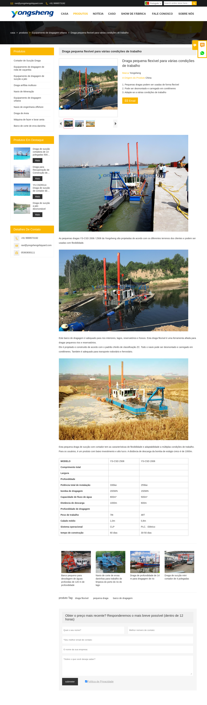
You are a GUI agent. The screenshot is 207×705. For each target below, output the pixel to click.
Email (130, 100)
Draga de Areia (21, 113)
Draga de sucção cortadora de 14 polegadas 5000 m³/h (41, 152)
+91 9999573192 (57, 3)
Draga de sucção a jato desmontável (41, 206)
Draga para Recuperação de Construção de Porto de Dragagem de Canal (41, 170)
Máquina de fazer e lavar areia (29, 119)
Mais (37, 160)
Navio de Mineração (24, 91)
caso (112, 13)
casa (64, 13)
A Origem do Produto (134, 77)
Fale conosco (162, 13)
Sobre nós (186, 13)
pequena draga (100, 598)
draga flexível (81, 598)
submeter (70, 681)
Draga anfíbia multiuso (25, 85)
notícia (98, 13)
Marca (126, 73)
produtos (80, 13)
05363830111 (28, 252)
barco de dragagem (123, 598)
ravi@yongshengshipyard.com (29, 3)
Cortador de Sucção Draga (27, 60)
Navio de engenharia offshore (28, 107)
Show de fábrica (133, 13)
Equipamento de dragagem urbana (49, 32)
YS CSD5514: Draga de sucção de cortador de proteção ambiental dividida (41, 188)
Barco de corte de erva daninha (29, 126)
